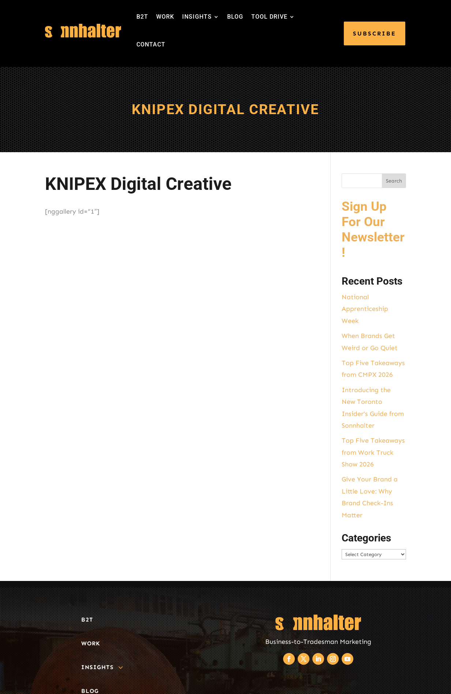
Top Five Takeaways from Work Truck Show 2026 (373, 452)
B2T (142, 16)
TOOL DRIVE (269, 16)
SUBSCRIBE (374, 33)
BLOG (235, 16)
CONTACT (150, 44)
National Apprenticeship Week (365, 309)
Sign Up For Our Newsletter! (373, 229)
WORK (165, 16)
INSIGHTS (197, 16)
